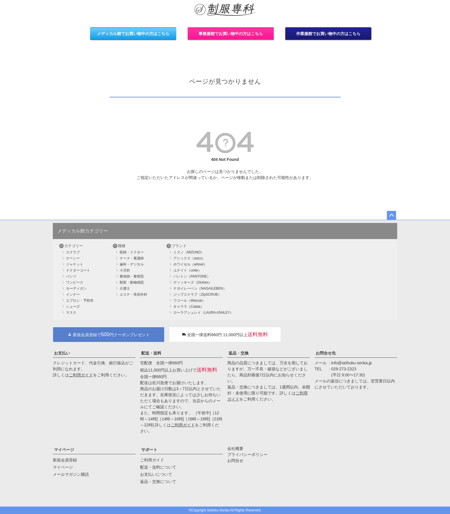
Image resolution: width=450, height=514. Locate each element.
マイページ (64, 449)
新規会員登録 (65, 460)
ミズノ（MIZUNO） (188, 252)
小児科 (125, 270)
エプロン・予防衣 (80, 301)
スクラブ (73, 252)
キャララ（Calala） (188, 307)
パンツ (71, 276)
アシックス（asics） (189, 258)
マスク (71, 313)
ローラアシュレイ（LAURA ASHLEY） (203, 313)
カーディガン (76, 288)
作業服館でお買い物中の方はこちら (328, 33)
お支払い (62, 353)
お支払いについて (156, 474)
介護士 (125, 288)
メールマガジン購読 (71, 474)
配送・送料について (158, 467)
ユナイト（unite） (187, 270)
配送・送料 (151, 353)
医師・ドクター (132, 252)
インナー (73, 294)
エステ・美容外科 (133, 294)
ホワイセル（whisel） (190, 264)
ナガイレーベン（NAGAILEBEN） (199, 288)
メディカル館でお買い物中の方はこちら (133, 33)
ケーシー (73, 258)
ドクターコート (78, 270)
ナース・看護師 (132, 258)
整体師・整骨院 (132, 276)
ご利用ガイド (81, 375)
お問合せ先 (326, 353)
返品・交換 (238, 353)
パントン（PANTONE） (191, 276)
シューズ (73, 307)
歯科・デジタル (132, 264)
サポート (149, 449)
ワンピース (74, 282)
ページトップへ (391, 215)
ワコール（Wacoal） (189, 301)
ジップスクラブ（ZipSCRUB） (197, 294)
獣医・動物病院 (132, 282)
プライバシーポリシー (247, 454)
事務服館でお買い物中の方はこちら (231, 33)
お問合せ (235, 460)
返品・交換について (158, 481)
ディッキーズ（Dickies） (192, 282)
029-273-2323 (343, 369)
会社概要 (235, 448)
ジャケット (74, 264)
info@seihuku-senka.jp (351, 363)
